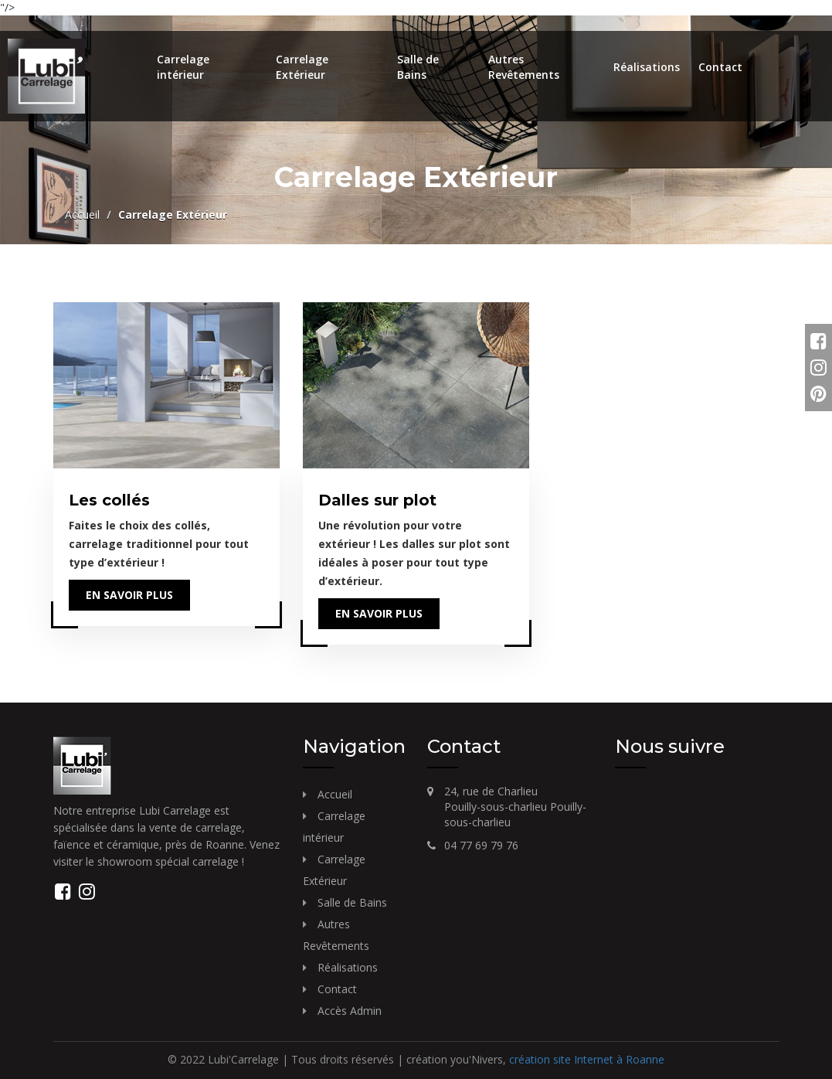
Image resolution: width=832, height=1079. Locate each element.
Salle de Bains (418, 67)
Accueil (82, 214)
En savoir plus (129, 594)
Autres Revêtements (523, 67)
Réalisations (646, 67)
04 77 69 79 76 (481, 845)
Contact (720, 67)
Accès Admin (350, 1010)
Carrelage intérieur (183, 67)
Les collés (109, 500)
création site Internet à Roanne (586, 1059)
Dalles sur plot (377, 500)
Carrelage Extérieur (302, 67)
